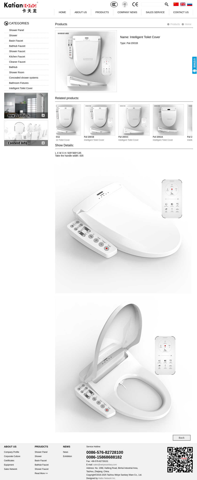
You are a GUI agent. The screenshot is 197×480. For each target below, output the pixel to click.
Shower (13, 35)
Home (188, 24)
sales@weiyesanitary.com (105, 464)
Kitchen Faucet (17, 56)
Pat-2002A (159, 136)
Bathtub (13, 67)
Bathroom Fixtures (19, 83)
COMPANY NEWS (127, 12)
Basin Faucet (16, 40)
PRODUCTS (102, 12)
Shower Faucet (17, 51)
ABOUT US (81, 12)
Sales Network (10, 469)
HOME (62, 12)
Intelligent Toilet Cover (21, 88)
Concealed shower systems (23, 77)
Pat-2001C (125, 136)
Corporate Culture (12, 456)
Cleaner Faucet (17, 61)
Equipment (9, 465)
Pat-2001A (56, 136)
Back (181, 437)
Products (175, 24)
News (65, 452)
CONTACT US (181, 12)
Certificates (9, 460)
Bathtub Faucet (17, 46)
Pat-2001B (90, 136)
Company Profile (11, 452)
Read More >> (41, 473)
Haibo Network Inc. (106, 478)
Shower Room (16, 72)
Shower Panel (16, 30)
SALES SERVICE (155, 12)
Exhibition (67, 456)
